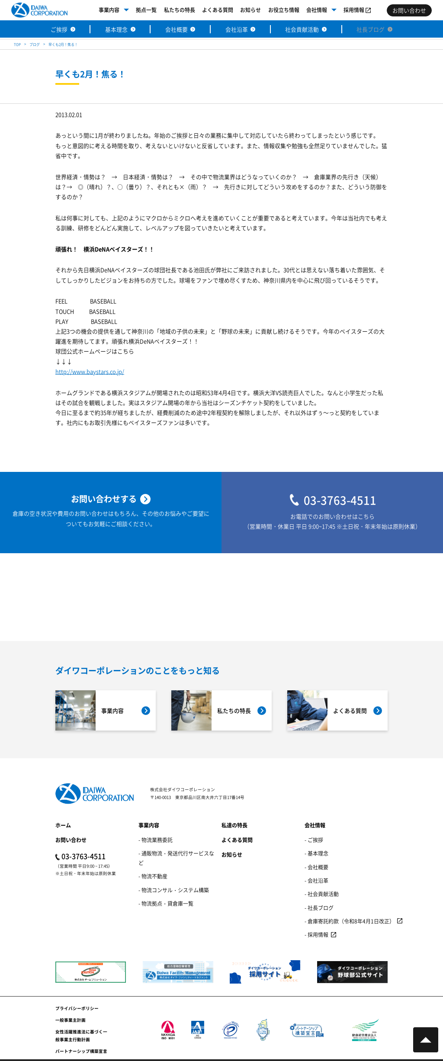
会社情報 (316, 9)
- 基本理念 (316, 853)
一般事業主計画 (70, 1020)
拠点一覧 (146, 9)
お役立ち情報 (283, 9)
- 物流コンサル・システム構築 (173, 890)
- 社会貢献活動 (322, 894)
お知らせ (250, 9)
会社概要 (176, 29)
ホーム (63, 825)
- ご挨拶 (314, 839)
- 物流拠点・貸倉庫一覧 (165, 903)
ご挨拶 (59, 29)
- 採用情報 (316, 934)
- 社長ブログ (319, 907)
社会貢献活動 (302, 29)
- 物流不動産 (152, 876)
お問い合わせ (71, 839)
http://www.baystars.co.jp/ (89, 372)
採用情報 (353, 9)
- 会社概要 (316, 867)
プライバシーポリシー (77, 1008)
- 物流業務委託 (155, 839)
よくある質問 (217, 9)
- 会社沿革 (316, 880)
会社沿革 (236, 29)
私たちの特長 (179, 9)
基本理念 (116, 29)
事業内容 (109, 9)
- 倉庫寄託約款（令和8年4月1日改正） (350, 921)
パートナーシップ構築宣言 (81, 1051)
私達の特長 (234, 825)
